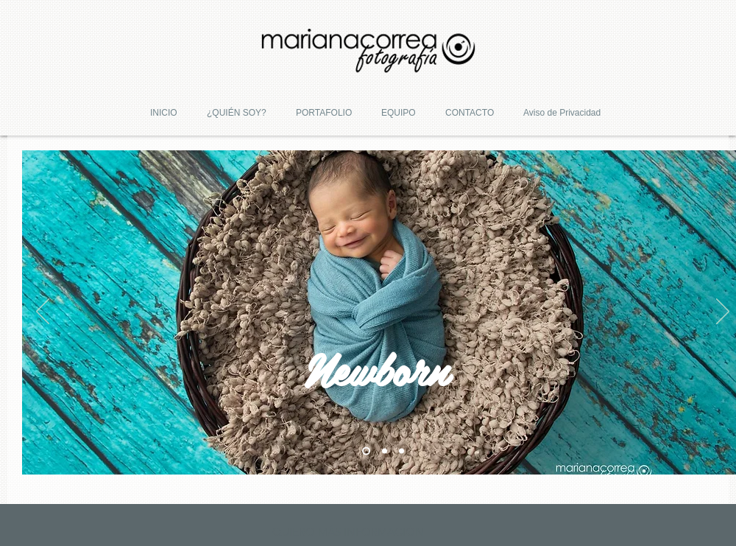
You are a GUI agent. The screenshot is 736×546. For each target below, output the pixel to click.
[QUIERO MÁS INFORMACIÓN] (348, 531)
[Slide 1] (366, 451)
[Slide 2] (384, 451)
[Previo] (42, 312)
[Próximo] (722, 312)
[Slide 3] (401, 451)
